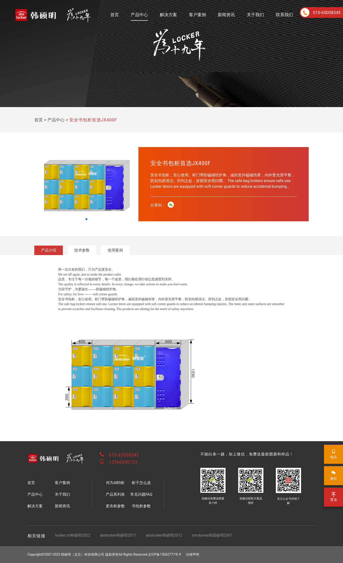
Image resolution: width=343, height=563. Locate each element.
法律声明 (192, 554)
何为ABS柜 (115, 482)
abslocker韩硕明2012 (164, 535)
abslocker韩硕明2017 (118, 535)
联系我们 (284, 14)
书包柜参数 (141, 506)
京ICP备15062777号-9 (164, 554)
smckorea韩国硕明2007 (212, 535)
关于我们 (255, 14)
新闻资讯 (226, 14)
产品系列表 (115, 494)
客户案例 (197, 14)
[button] (86, 219)
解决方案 (168, 14)
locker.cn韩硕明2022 (72, 535)
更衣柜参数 (115, 506)
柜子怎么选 (141, 482)
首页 (114, 14)
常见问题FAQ (141, 494)
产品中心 (139, 14)
